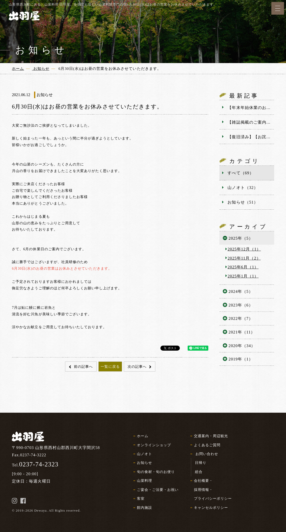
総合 (199, 472)
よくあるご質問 (207, 445)
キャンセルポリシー (211, 508)
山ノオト (144, 454)
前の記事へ (83, 367)
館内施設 (144, 508)
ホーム (142, 436)
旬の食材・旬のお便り (156, 472)
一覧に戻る (110, 367)
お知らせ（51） (242, 202)
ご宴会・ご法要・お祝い (158, 490)
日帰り (200, 463)
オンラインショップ (154, 445)
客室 (141, 498)
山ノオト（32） (242, 187)
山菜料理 (144, 481)
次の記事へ (138, 367)
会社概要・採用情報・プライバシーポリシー (213, 489)
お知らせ (144, 463)
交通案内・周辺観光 (211, 436)
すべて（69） (240, 173)
